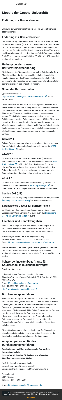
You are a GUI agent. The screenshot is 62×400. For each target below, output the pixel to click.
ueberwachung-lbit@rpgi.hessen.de (26, 385)
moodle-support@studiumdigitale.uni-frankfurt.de (32, 242)
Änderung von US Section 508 (15, 200)
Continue (31, 398)
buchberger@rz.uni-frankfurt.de (24, 283)
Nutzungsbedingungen (12, 394)
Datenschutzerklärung (29, 394)
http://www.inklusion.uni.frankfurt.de (18, 289)
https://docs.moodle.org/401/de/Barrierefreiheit (23, 96)
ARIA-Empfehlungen (38, 185)
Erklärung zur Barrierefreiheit (48, 394)
